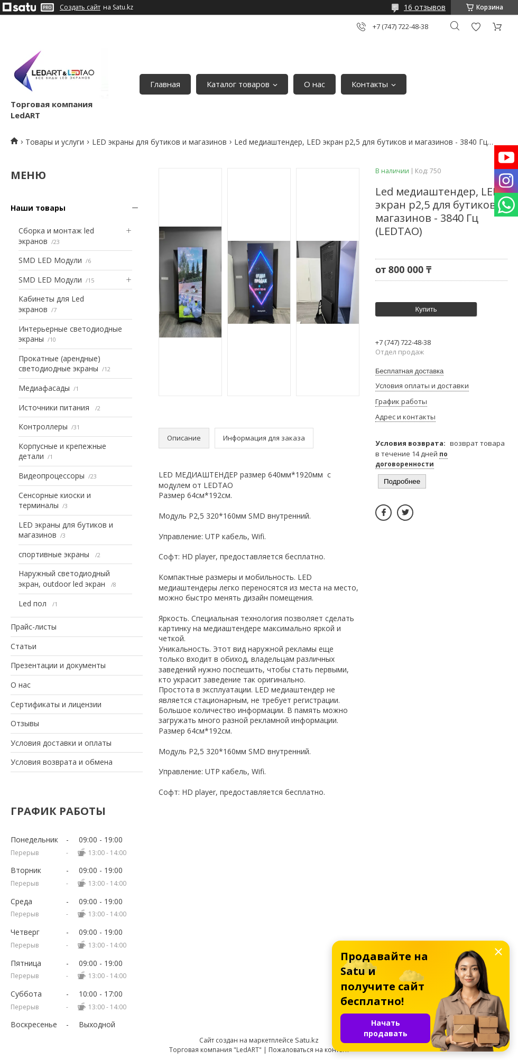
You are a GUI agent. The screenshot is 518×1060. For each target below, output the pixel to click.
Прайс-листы (34, 627)
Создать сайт (80, 7)
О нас (314, 84)
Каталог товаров (238, 84)
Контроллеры (43, 426)
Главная (165, 84)
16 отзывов (425, 7)
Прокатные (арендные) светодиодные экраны (59, 363)
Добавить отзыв (475, 26)
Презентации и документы (58, 665)
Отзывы (25, 723)
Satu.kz (307, 1040)
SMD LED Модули (50, 260)
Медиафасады (44, 388)
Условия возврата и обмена (62, 762)
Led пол (33, 603)
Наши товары (38, 208)
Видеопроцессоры (51, 476)
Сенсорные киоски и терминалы (54, 500)
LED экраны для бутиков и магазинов (159, 142)
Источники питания (54, 407)
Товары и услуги (54, 142)
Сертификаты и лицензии (56, 704)
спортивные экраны (54, 554)
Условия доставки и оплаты (61, 743)
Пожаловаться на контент (309, 1049)
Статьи (23, 646)
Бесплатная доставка (409, 371)
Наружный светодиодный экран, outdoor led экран (64, 578)
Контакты (370, 84)
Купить (426, 309)
